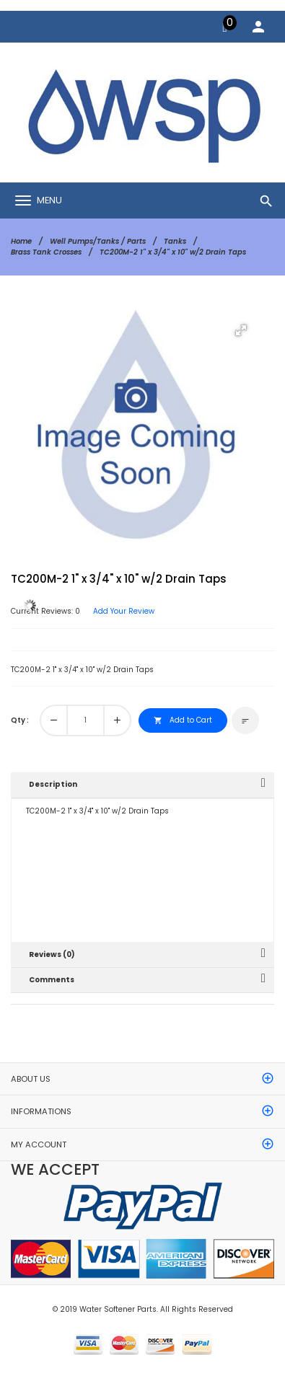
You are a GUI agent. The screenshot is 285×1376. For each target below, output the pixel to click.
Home (21, 241)
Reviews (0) (52, 954)
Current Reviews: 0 (45, 612)
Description (53, 784)
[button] (241, 330)
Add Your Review (123, 612)
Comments (51, 979)
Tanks (175, 241)
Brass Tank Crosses (46, 252)
